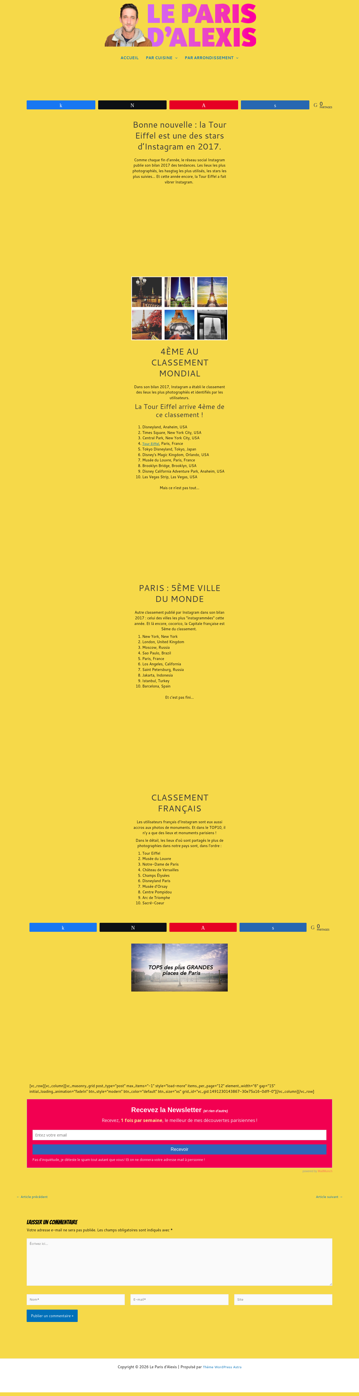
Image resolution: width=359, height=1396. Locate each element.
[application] (175, 58)
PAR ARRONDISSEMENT (212, 58)
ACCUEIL (130, 57)
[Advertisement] (179, 231)
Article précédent (33, 1197)
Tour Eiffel (151, 443)
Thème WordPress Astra (222, 1370)
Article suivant (328, 1197)
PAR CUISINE (162, 58)
